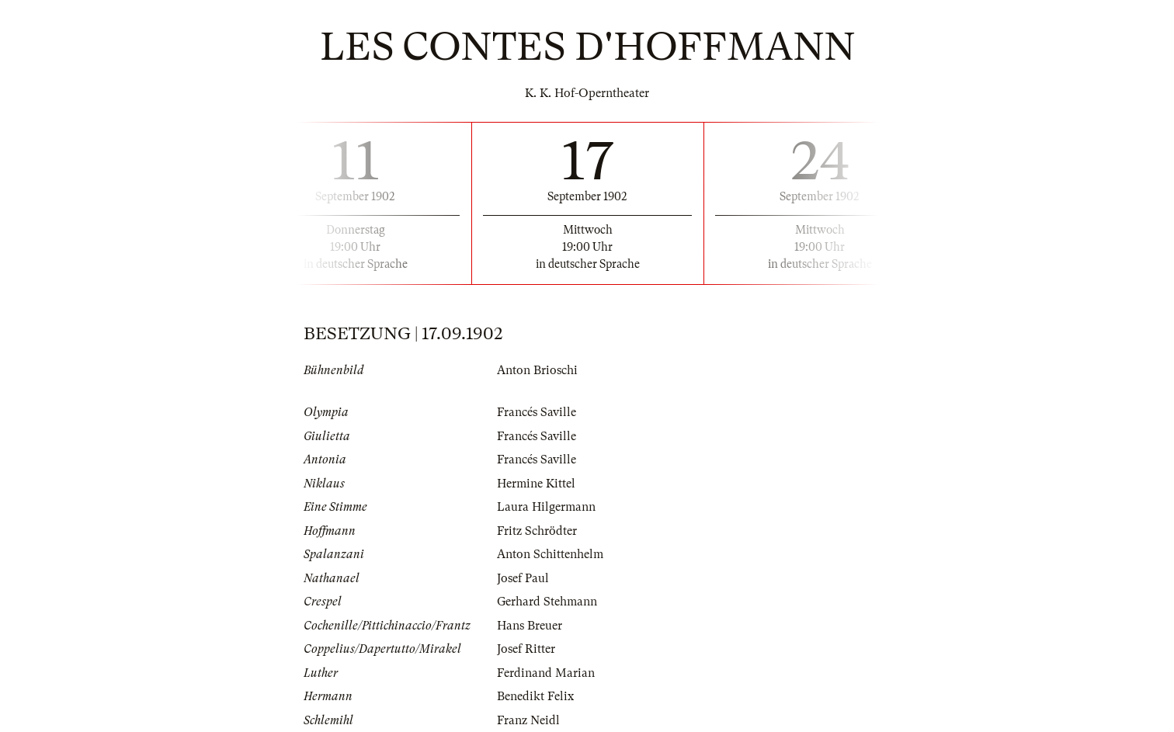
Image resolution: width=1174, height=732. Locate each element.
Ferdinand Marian (546, 673)
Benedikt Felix (535, 696)
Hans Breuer (529, 626)
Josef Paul (523, 578)
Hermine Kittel (536, 484)
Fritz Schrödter (537, 531)
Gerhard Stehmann (547, 602)
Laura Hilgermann (546, 507)
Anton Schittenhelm (550, 554)
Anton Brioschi (537, 370)
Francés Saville (536, 412)
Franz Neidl (528, 720)
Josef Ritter (526, 649)
